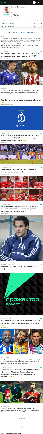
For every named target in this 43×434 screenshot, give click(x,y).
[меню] (39, 2)
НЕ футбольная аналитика (7, 104)
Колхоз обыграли (5, 58)
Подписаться (6, 14)
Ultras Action (4, 142)
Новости (22, 32)
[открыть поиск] (29, 2)
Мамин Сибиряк (5, 271)
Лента (10, 32)
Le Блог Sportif (4, 327)
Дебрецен (15, 17)
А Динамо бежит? (5, 213)
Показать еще (21, 418)
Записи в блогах (30, 32)
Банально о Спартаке (6, 174)
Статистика (15, 32)
